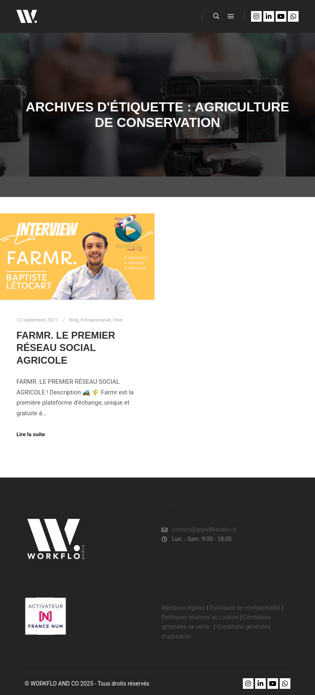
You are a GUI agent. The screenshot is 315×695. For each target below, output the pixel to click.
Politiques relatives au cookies (200, 617)
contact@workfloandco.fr (199, 529)
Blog (73, 320)
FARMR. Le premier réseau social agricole (65, 348)
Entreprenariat (96, 320)
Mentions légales (183, 607)
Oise (117, 320)
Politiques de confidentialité (245, 607)
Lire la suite (30, 434)
